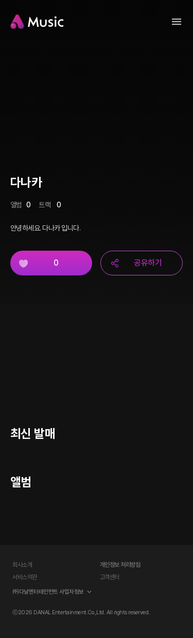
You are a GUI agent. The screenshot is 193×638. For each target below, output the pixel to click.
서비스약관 (24, 577)
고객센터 (109, 577)
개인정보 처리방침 (120, 565)
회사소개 (22, 565)
